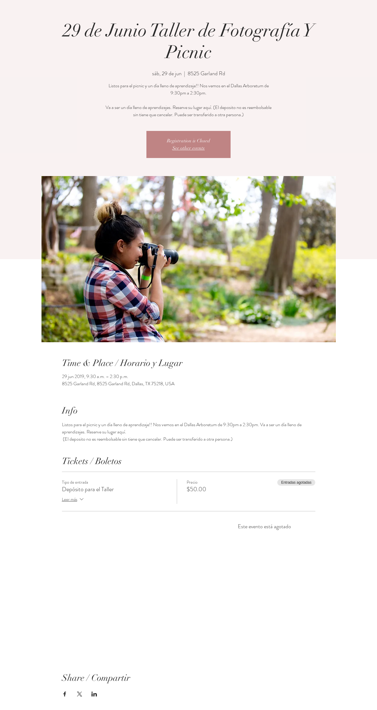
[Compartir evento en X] (79, 694)
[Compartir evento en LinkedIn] (94, 694)
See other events (188, 148)
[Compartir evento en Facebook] (65, 694)
